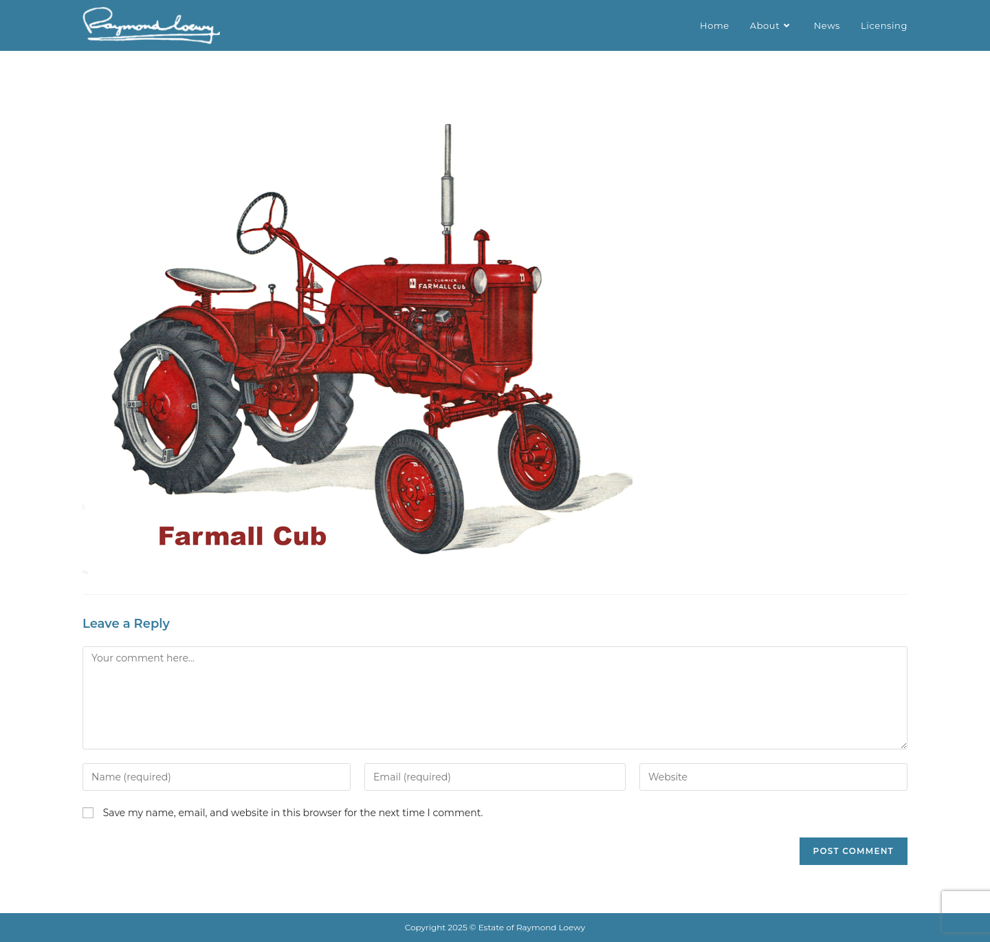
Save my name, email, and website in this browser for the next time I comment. (293, 813)
